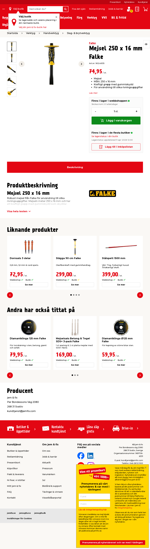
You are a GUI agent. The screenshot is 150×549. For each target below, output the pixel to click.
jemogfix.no (25, 513)
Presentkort (115, 2)
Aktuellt (46, 462)
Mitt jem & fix (14, 486)
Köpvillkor (12, 468)
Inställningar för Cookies (19, 518)
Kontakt (11, 497)
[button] (71, 295)
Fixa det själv (79, 9)
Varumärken (48, 474)
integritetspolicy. (125, 508)
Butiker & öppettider (18, 451)
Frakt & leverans (15, 474)
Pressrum (47, 468)
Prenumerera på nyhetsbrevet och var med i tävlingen (112, 542)
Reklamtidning (97, 9)
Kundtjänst (143, 2)
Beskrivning (75, 167)
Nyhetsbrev (129, 2)
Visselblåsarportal (51, 497)
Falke (92, 43)
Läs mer (93, 93)
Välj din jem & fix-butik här (33, 27)
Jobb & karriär (115, 9)
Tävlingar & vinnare (52, 492)
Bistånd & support (52, 486)
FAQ (9, 492)
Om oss (46, 451)
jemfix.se (11, 513)
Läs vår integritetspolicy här (93, 510)
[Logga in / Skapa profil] (129, 9)
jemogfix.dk (40, 513)
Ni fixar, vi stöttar (16, 480)
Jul (43, 480)
